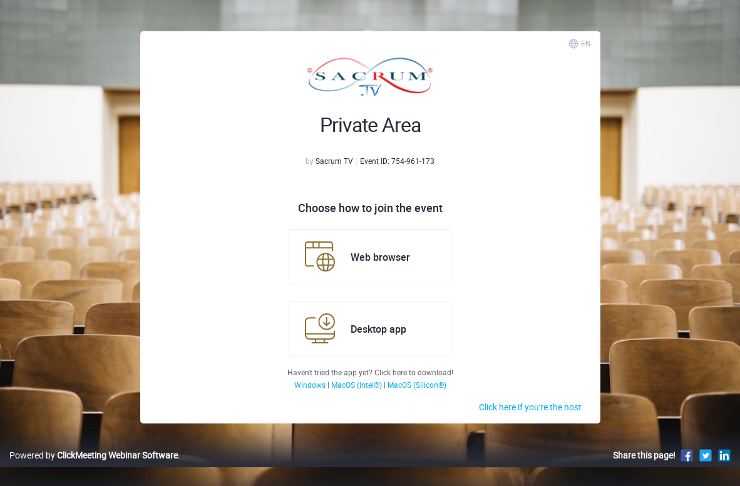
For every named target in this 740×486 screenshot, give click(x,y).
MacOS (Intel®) (357, 385)
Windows (310, 385)
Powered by (93, 455)
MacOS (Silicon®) (417, 385)
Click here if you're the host (530, 407)
